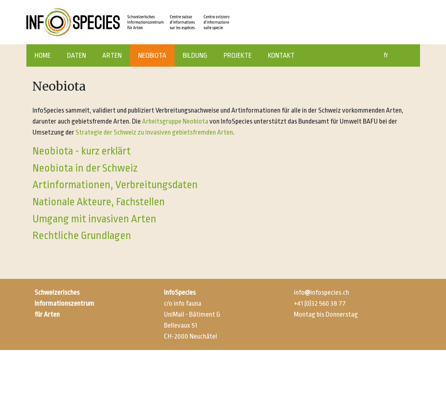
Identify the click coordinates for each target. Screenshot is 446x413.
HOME (42, 55)
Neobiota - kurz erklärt (81, 151)
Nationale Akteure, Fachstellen (98, 202)
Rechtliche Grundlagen (81, 235)
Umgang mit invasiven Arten (94, 219)
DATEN (76, 55)
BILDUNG (195, 55)
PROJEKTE (238, 55)
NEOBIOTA (152, 55)
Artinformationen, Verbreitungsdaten (115, 184)
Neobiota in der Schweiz (85, 168)
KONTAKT (281, 55)
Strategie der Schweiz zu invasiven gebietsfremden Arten (154, 132)
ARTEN (112, 55)
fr (386, 55)
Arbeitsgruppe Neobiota (175, 121)
